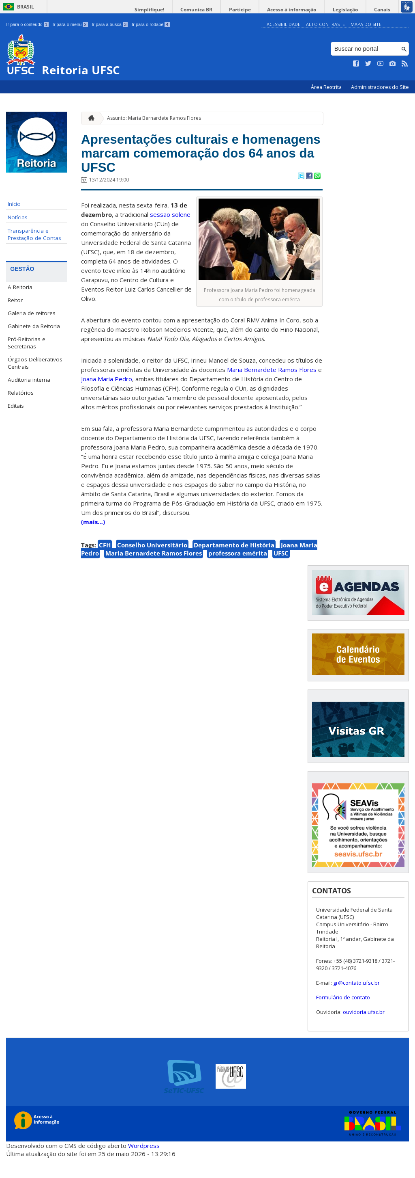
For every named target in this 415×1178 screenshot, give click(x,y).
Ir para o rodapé (150, 24)
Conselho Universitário (152, 566)
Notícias (18, 217)
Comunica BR (210, 9)
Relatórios (21, 392)
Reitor (15, 300)
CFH (105, 566)
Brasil (25, 6)
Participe (250, 9)
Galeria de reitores (32, 313)
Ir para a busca (110, 24)
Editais (16, 405)
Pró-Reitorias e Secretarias (26, 342)
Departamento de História (234, 566)
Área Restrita (327, 87)
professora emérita (237, 574)
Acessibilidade (283, 24)
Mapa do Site (366, 24)
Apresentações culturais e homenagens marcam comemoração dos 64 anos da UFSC (182, 163)
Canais (384, 9)
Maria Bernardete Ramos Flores (153, 574)
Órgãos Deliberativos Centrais (35, 363)
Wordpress (144, 1166)
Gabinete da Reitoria (34, 326)
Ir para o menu (70, 24)
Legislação (349, 9)
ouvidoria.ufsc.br (364, 1032)
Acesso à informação (299, 9)
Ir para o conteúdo (27, 24)
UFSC (281, 574)
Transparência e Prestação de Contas (34, 234)
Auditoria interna (29, 379)
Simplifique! (166, 9)
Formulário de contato (343, 1018)
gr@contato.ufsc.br (356, 1003)
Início (14, 204)
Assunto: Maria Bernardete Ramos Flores (154, 118)
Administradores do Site (380, 87)
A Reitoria (20, 287)
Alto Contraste (325, 24)
